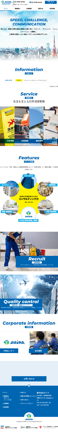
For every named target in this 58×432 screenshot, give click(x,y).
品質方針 (40, 8)
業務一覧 (6, 398)
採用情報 (52, 8)
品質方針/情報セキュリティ (29, 396)
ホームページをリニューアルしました (36, 80)
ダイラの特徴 (8, 400)
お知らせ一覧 (53, 86)
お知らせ (23, 392)
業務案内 (17, 8)
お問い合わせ (29, 379)
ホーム (6, 8)
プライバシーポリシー (27, 403)
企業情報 (29, 8)
